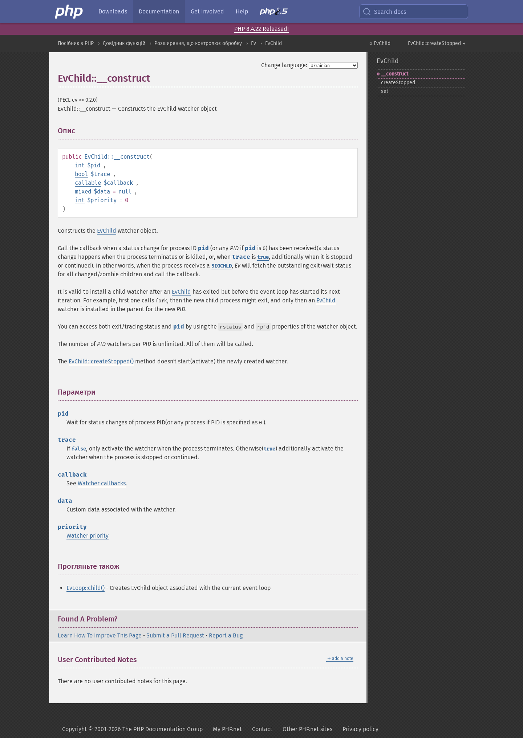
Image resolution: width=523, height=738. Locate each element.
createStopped (398, 82)
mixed (83, 191)
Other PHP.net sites (307, 729)
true (263, 257)
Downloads (112, 11)
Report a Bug (226, 635)
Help (242, 11)
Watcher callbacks (102, 483)
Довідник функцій (124, 43)
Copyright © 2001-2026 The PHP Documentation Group (132, 729)
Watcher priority (87, 535)
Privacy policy (360, 729)
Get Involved (207, 11)
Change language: (284, 65)
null (124, 191)
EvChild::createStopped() (101, 361)
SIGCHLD (221, 266)
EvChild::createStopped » (436, 43)
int (80, 165)
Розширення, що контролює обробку (198, 43)
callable (88, 182)
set (384, 91)
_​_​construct (394, 74)
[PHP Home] (69, 11)
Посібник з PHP (76, 43)
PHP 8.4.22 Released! (261, 28)
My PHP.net (227, 729)
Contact (262, 729)
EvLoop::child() (85, 587)
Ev (253, 43)
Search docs (384, 11)
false (79, 449)
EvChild (273, 43)
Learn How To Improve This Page (100, 635)
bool (81, 174)
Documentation (159, 11)
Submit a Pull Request (175, 635)
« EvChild (379, 43)
